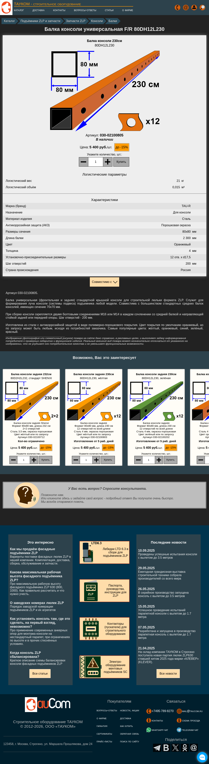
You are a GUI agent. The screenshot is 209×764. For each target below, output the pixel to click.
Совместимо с (102, 281)
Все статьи (40, 673)
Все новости (168, 673)
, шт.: (104, 154)
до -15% (121, 147)
